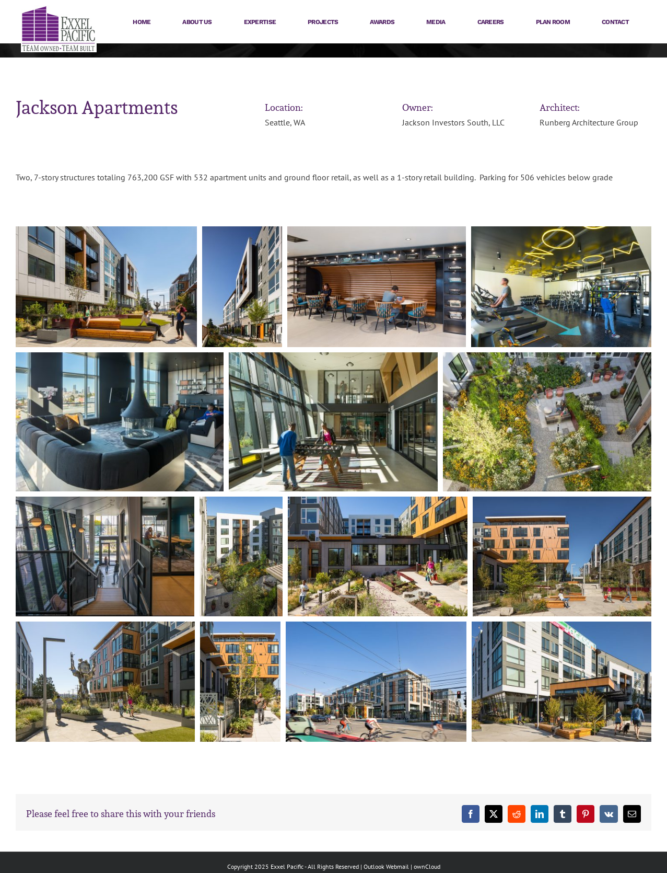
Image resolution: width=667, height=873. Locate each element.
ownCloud (427, 866)
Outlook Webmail (386, 866)
